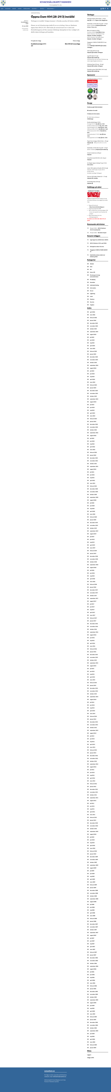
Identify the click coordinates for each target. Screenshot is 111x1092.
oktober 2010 (93, 828)
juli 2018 (92, 570)
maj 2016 (92, 640)
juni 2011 (92, 806)
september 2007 (94, 932)
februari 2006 (93, 985)
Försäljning (26, 8)
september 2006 (94, 966)
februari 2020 (93, 517)
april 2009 (92, 879)
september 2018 (94, 564)
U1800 (91, 45)
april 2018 (92, 578)
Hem (2, 8)
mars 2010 (92, 848)
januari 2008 (93, 921)
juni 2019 (92, 539)
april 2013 (92, 744)
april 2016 (92, 643)
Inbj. (88, 20)
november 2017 (94, 592)
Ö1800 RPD (97, 45)
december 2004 (94, 1022)
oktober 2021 (93, 463)
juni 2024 (92, 373)
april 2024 (92, 379)
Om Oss (42, 8)
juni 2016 (92, 637)
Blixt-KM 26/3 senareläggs (72, 44)
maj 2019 (92, 542)
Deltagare (99, 35)
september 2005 (94, 1000)
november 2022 (94, 427)
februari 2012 (93, 783)
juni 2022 (92, 441)
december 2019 (94, 522)
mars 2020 (92, 514)
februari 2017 (93, 618)
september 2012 (94, 764)
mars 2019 (92, 547)
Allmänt (92, 263)
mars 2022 (92, 449)
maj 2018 (92, 576)
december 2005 (94, 991)
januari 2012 (93, 786)
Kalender (7, 8)
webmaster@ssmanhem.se (59, 1076)
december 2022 (94, 424)
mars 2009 (92, 882)
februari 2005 (93, 1016)
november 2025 (94, 326)
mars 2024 (92, 382)
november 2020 (94, 491)
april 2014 (92, 710)
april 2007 (92, 946)
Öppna (97, 20)
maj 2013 (92, 741)
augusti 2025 (93, 334)
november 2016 (94, 626)
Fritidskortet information (93, 113)
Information (90, 164)
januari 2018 (93, 587)
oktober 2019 (93, 528)
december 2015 (94, 654)
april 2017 (92, 612)
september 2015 (94, 663)
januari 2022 (93, 455)
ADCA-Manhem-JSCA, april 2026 (98, 243)
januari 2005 (93, 1019)
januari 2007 (93, 955)
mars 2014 (92, 713)
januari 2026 (93, 320)
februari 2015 (93, 682)
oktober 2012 (93, 761)
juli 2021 (92, 472)
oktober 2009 (93, 862)
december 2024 (94, 357)
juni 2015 (92, 671)
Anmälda (95, 178)
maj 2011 (92, 809)
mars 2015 (92, 679)
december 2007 (94, 924)
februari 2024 (93, 385)
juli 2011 (92, 803)
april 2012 (92, 778)
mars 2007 (92, 949)
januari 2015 (93, 685)
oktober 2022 (93, 430)
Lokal (91, 296)
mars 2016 (92, 646)
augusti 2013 (93, 733)
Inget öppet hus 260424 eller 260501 (99, 239)
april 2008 (92, 912)
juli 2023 (92, 404)
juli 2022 (92, 438)
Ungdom (92, 304)
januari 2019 (93, 553)
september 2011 (94, 797)
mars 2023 (92, 415)
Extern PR (92, 272)
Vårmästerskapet (102, 232)
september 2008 (94, 898)
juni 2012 (92, 772)
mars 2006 (92, 983)
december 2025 (94, 323)
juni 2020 (92, 505)
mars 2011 (92, 814)
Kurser (91, 290)
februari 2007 (93, 952)
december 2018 (94, 556)
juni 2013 (92, 738)
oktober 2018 (93, 561)
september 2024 (94, 365)
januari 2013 (93, 752)
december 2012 (94, 755)
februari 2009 (93, 884)
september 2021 (94, 466)
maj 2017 (92, 609)
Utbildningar (90, 118)
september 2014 (94, 696)
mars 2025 (92, 348)
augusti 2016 (93, 635)
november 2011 (94, 792)
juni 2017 (92, 606)
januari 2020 (93, 519)
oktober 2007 (93, 929)
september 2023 (94, 399)
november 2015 (94, 657)
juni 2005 (92, 1005)
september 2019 (94, 531)
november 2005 (94, 994)
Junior (19, 8)
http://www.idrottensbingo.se (96, 207)
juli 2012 (92, 769)
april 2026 (92, 312)
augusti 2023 (93, 401)
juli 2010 (92, 837)
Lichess (89, 27)
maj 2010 (92, 842)
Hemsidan (92, 282)
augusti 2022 (93, 435)
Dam (91, 266)
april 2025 (92, 345)
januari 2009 (93, 887)
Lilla (100, 20)
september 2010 (94, 831)
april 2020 (92, 511)
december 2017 (94, 590)
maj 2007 (92, 943)
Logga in (89, 1054)
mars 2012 (92, 781)
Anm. (103, 32)
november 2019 (94, 525)
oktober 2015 (93, 660)
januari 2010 (93, 854)
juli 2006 (92, 971)
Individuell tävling (35, 12)
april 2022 (92, 446)
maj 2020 (92, 508)
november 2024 (94, 359)
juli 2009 (92, 870)
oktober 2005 (93, 997)
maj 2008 (92, 910)
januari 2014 (93, 719)
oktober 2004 (93, 1028)
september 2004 (94, 1030)
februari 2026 (93, 317)
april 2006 (92, 980)
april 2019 (92, 545)
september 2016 (94, 632)
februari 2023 (93, 418)
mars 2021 (92, 483)
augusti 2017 (93, 601)
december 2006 (94, 957)
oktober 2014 (93, 693)
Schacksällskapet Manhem (55, 2)
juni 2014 (92, 705)
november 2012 (94, 758)
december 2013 (94, 722)
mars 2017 (92, 615)
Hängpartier (104, 20)
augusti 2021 (93, 469)
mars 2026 (92, 314)
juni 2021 (92, 474)
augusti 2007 (93, 935)
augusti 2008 (93, 901)
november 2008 (94, 893)
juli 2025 (92, 337)
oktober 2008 (93, 896)
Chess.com (94, 27)
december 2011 (94, 789)
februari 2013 (93, 750)
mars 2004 (92, 1042)
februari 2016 (93, 649)
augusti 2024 (93, 368)
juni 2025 (92, 340)
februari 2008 (93, 918)
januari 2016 (93, 651)
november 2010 (94, 825)
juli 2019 (92, 536)
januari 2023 (93, 421)
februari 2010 (93, 851)
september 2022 (94, 432)
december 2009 (94, 856)
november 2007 (94, 927)
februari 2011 (93, 817)
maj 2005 (92, 1008)
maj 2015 (92, 674)
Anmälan (94, 35)
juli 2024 (92, 371)
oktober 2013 (93, 727)
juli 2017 (92, 604)
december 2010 (94, 823)
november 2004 (94, 1025)
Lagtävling (92, 293)
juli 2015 (92, 668)
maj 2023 (92, 410)
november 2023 (94, 393)
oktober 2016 (93, 629)
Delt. (101, 32)
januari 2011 (93, 820)
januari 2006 (93, 988)
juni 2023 (92, 407)
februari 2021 (93, 486)
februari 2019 (93, 550)
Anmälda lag (96, 57)
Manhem (92, 299)
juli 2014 (92, 702)
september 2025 (94, 331)
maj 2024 (92, 376)
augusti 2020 (93, 500)
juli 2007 (92, 938)
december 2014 (94, 688)
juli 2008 (92, 904)
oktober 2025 (93, 328)
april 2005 (92, 1011)
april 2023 (92, 413)
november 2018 (94, 559)
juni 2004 (92, 1033)
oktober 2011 (93, 795)
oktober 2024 (93, 362)
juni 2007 (92, 941)
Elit (91, 269)
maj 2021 (92, 477)
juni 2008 (92, 907)
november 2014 (94, 691)
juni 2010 (92, 839)
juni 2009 (92, 873)
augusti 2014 (93, 699)
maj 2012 (92, 775)
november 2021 (94, 460)
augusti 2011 (93, 800)
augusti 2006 (93, 969)
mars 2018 (92, 581)
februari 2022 (93, 452)
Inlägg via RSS (90, 1057)
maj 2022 (92, 444)
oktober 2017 (93, 595)
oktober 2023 (93, 396)
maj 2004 (92, 1036)
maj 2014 (92, 708)
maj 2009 (92, 876)
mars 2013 (92, 747)
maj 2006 (92, 977)
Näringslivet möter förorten (97, 246)
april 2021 (92, 480)
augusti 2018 (93, 567)
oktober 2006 (93, 963)
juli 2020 (92, 503)
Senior (14, 8)
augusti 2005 (93, 1002)
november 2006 (94, 960)
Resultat (104, 25)
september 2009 (94, 865)
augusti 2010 (93, 834)
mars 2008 (92, 915)
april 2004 (92, 1039)
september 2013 (94, 730)
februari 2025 (93, 351)
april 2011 (92, 811)
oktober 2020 (93, 494)
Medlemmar (50, 8)
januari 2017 (93, 620)
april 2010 (92, 845)
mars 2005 (92, 1014)
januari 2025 (93, 354)
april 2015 (92, 677)
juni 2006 (92, 974)
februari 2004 (93, 1044)
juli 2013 (92, 736)
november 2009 (94, 859)
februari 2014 (93, 716)
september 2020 (94, 497)
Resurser (34, 8)
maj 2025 (92, 342)
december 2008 (94, 890)
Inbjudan (98, 25)
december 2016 (94, 623)
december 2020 (94, 488)
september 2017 (94, 598)
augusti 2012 (93, 766)
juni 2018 (92, 573)
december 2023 (94, 390)
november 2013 (94, 724)
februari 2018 (93, 584)
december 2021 (94, 458)
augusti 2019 (93, 533)
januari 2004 (93, 1047)
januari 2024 (93, 387)
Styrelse (92, 302)
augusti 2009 (93, 868)
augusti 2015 (93, 665)
